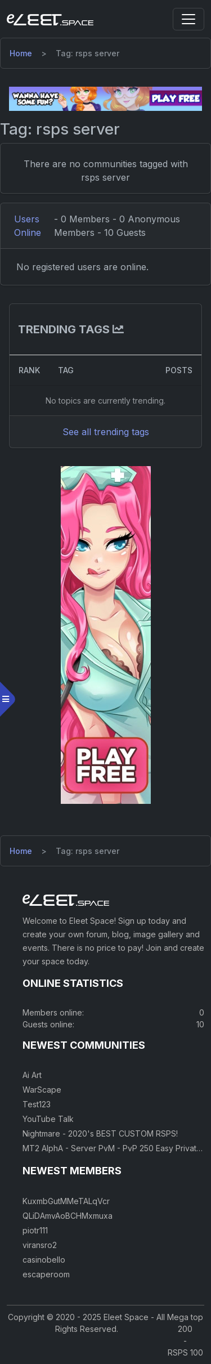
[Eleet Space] (50, 19)
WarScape (42, 1089)
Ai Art (32, 1075)
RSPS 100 (185, 1352)
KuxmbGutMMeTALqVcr (66, 1201)
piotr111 (35, 1230)
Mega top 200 (185, 1323)
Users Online (27, 225)
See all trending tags (105, 431)
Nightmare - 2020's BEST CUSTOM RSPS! (100, 1133)
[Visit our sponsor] (105, 98)
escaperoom (46, 1274)
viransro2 (40, 1245)
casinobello (44, 1259)
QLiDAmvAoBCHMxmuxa (68, 1215)
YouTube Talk (48, 1119)
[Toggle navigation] (188, 19)
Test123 (37, 1104)
